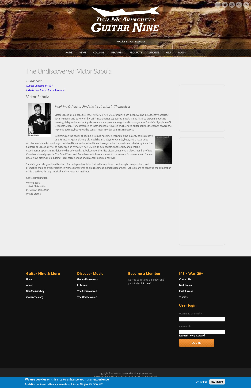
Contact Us (185, 279)
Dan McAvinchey (35, 291)
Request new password (192, 335)
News (82, 52)
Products (136, 52)
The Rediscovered (87, 291)
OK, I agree (201, 383)
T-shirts (183, 297)
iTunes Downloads (87, 279)
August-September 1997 (39, 85)
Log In (181, 52)
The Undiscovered (56, 90)
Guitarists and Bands (36, 90)
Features (117, 52)
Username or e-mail (190, 313)
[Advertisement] (202, 107)
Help (168, 52)
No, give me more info (91, 385)
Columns (98, 52)
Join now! (146, 283)
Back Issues (185, 285)
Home (69, 52)
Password (185, 326)
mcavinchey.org (34, 297)
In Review (82, 285)
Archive (154, 52)
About (29, 285)
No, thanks (217, 383)
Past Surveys (186, 291)
